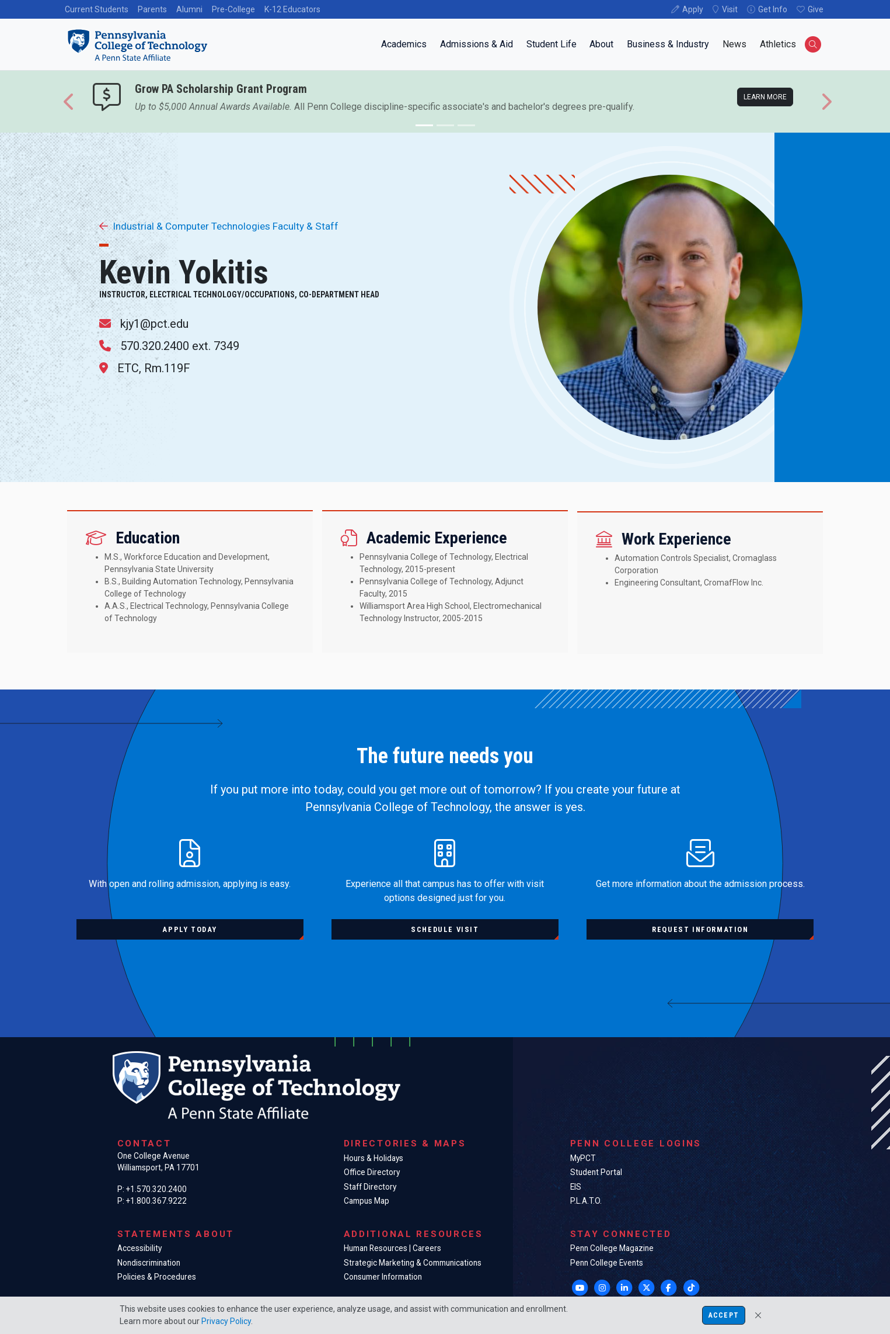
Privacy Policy (226, 1321)
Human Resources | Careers (392, 1248)
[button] (69, 101)
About (601, 44)
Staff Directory (370, 1186)
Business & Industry (668, 44)
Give (815, 9)
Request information (700, 929)
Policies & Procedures (156, 1276)
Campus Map (366, 1200)
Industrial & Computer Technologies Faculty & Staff (218, 226)
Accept (723, 1315)
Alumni (189, 9)
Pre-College (233, 9)
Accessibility (139, 1248)
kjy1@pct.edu (154, 324)
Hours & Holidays (373, 1158)
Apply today (189, 929)
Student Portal (596, 1172)
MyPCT (582, 1158)
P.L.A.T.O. (586, 1200)
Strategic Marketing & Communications (412, 1262)
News (734, 44)
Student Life (551, 44)
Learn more (765, 97)
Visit (730, 9)
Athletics (778, 44)
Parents (152, 9)
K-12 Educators (292, 9)
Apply (692, 9)
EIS (575, 1186)
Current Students (96, 9)
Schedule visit (445, 929)
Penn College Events (606, 1262)
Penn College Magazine (612, 1248)
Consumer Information (383, 1276)
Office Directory (372, 1172)
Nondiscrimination (148, 1262)
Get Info (772, 9)
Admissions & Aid (476, 44)
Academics (404, 44)
